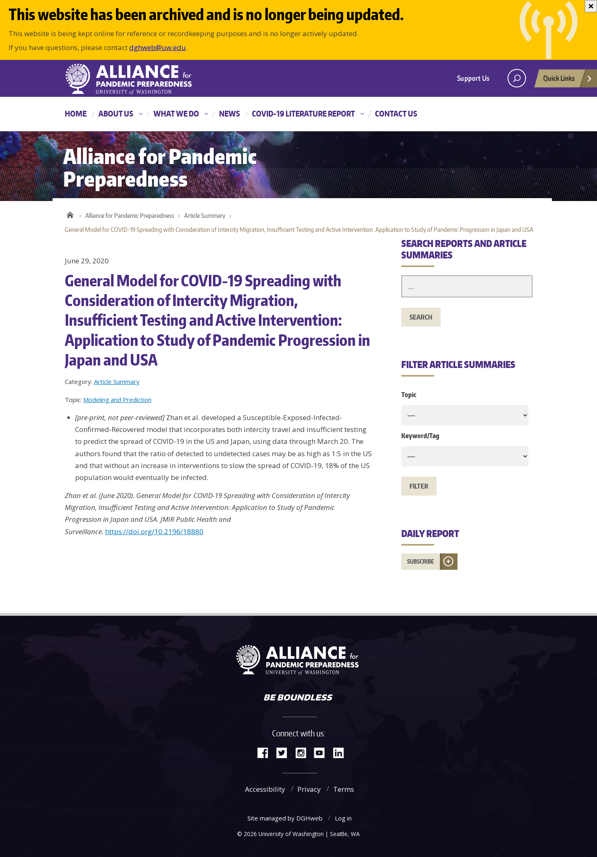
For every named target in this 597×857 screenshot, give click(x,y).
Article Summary (204, 215)
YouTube (322, 752)
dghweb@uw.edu (157, 47)
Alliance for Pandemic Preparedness (129, 215)
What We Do (176, 113)
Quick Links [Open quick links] (567, 80)
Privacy (309, 789)
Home (76, 113)
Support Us (473, 77)
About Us (115, 113)
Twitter (284, 752)
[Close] (591, 6)
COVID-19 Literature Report (303, 113)
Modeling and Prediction (117, 399)
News (229, 113)
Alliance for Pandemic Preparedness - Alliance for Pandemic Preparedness (132, 79)
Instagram (303, 752)
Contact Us (396, 113)
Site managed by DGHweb (285, 818)
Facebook (265, 752)
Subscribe (420, 561)
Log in (343, 818)
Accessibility (265, 789)
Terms (343, 789)
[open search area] (517, 78)
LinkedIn (341, 752)
